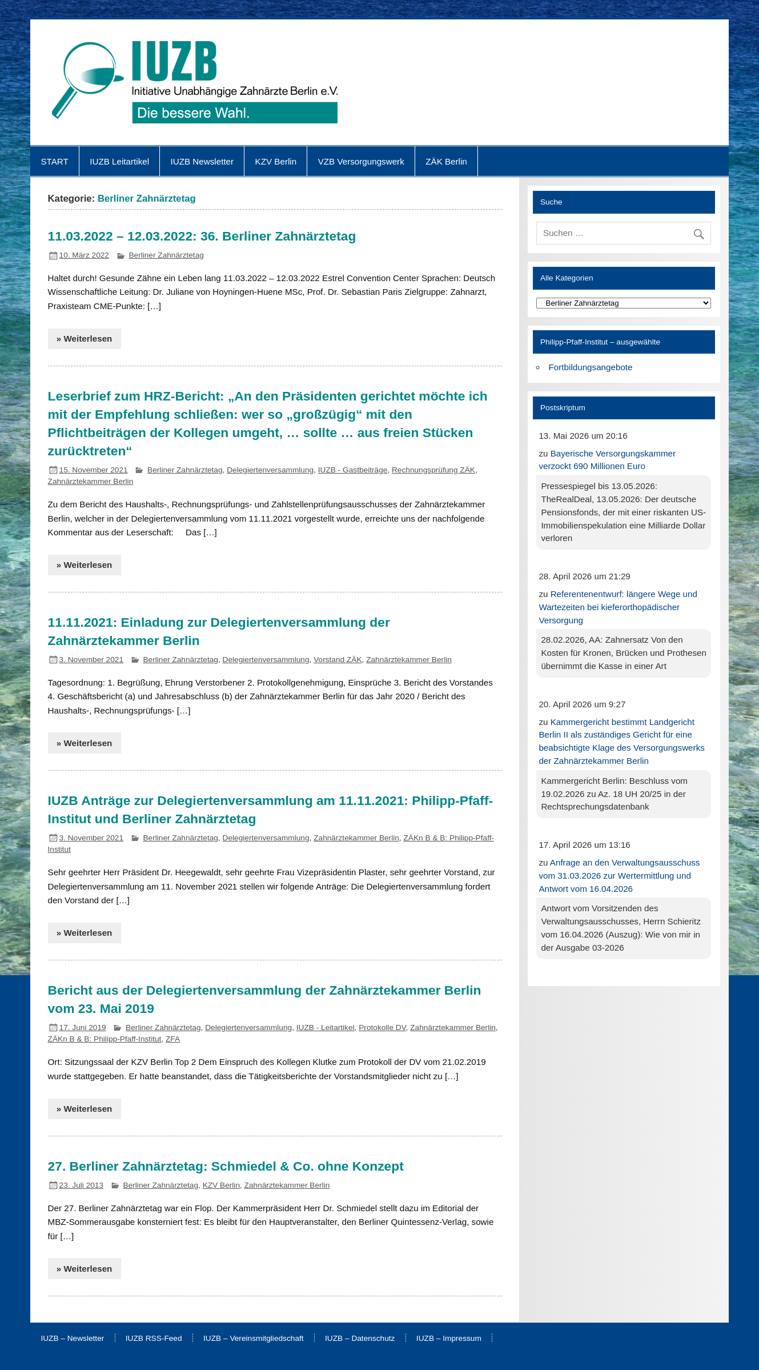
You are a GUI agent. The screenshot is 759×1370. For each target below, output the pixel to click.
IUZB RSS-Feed (154, 1339)
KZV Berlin (276, 161)
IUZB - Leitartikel (325, 1027)
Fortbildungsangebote (591, 367)
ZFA (173, 1039)
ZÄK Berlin (446, 161)
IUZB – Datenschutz (360, 1339)
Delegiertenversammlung (270, 470)
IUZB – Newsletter (72, 1339)
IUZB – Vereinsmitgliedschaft (253, 1339)
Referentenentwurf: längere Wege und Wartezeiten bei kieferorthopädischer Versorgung (618, 607)
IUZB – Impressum (448, 1339)
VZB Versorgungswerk (361, 161)
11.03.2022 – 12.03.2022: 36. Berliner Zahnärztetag (202, 236)
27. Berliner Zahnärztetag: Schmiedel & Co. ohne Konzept (226, 1166)
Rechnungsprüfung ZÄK (433, 470)
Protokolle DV (382, 1027)
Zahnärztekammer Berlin (91, 481)
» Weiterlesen (85, 338)
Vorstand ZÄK (338, 659)
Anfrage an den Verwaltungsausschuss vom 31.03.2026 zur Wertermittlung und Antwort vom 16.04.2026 (619, 876)
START (54, 161)
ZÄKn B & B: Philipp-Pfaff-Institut (105, 1039)
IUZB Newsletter (202, 161)
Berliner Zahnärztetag (165, 255)
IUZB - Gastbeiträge (353, 470)
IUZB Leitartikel (119, 161)
